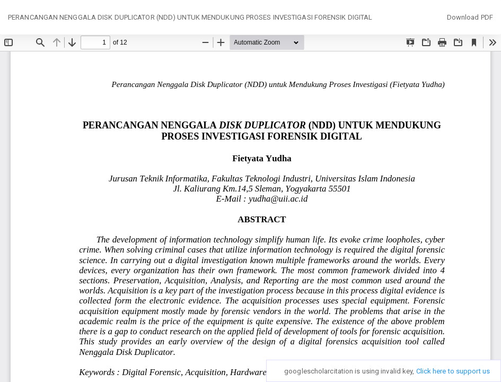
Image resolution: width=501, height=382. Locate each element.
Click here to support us (453, 371)
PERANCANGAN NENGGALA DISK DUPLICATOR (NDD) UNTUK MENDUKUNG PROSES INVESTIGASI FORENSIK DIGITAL (190, 17)
